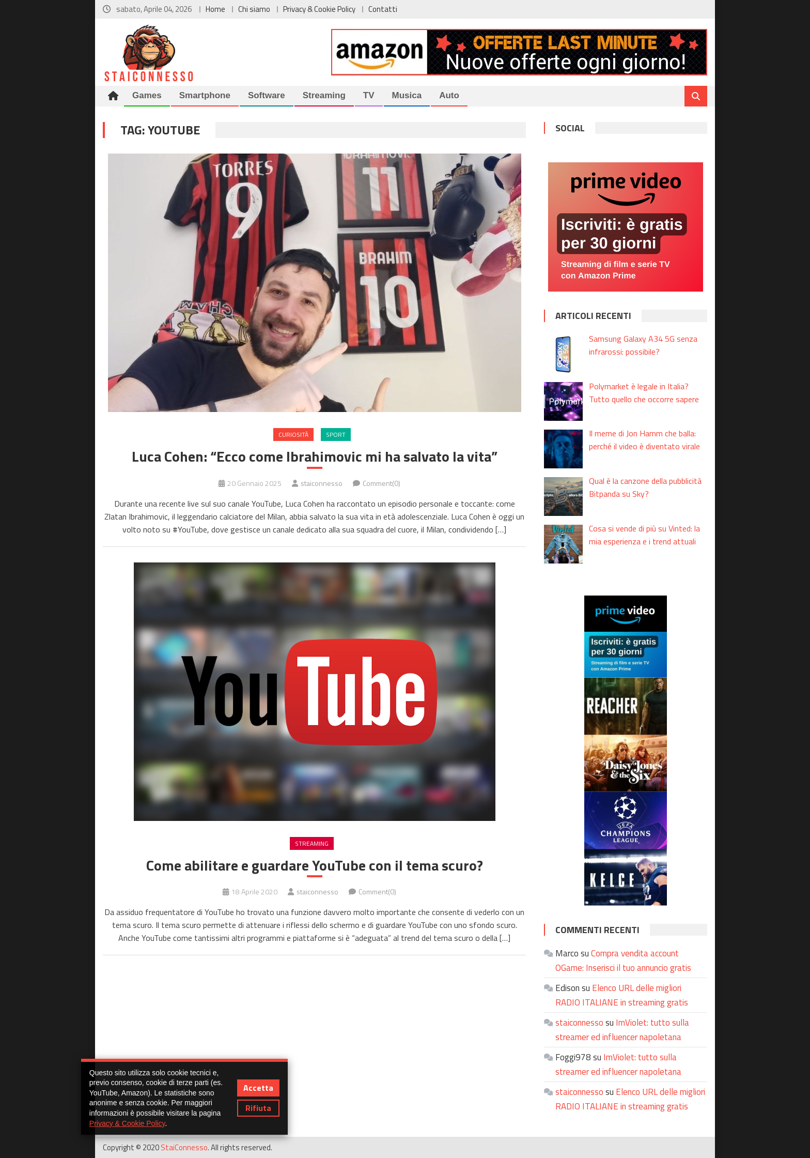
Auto (449, 95)
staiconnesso (321, 483)
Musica (407, 95)
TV (369, 95)
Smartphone (204, 95)
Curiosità (293, 434)
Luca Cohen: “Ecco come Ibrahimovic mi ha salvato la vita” (314, 456)
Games (147, 95)
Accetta (258, 1087)
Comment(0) (381, 483)
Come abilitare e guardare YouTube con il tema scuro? (314, 865)
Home (215, 9)
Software (266, 95)
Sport (336, 434)
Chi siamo (254, 9)
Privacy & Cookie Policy (319, 9)
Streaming (324, 95)
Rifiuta (258, 1108)
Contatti (382, 9)
